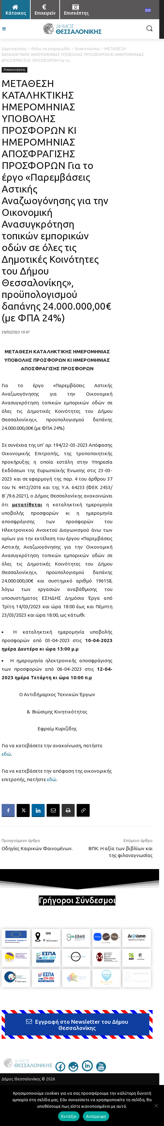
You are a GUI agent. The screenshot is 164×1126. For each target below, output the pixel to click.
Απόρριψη (96, 1116)
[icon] (60, 1069)
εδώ (6, 754)
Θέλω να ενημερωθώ (50, 49)
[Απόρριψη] (156, 1105)
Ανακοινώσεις (87, 49)
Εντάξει (69, 1116)
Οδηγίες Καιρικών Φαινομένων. (37, 848)
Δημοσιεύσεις (14, 49)
